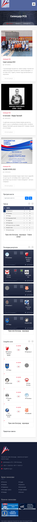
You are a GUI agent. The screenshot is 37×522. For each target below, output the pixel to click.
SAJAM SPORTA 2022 (9, 169)
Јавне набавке (23, 489)
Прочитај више (9, 78)
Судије (21, 482)
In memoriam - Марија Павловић (12, 116)
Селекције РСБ (26, 23)
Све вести (18, 23)
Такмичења (4, 487)
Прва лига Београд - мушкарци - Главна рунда (18, 236)
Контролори (22, 487)
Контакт (21, 492)
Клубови (4, 484)
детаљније (29, 264)
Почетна (10, 23)
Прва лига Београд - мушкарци (18, 331)
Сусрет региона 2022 (9, 62)
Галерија (4, 492)
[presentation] (29, 203)
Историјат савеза (6, 489)
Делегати (22, 484)
